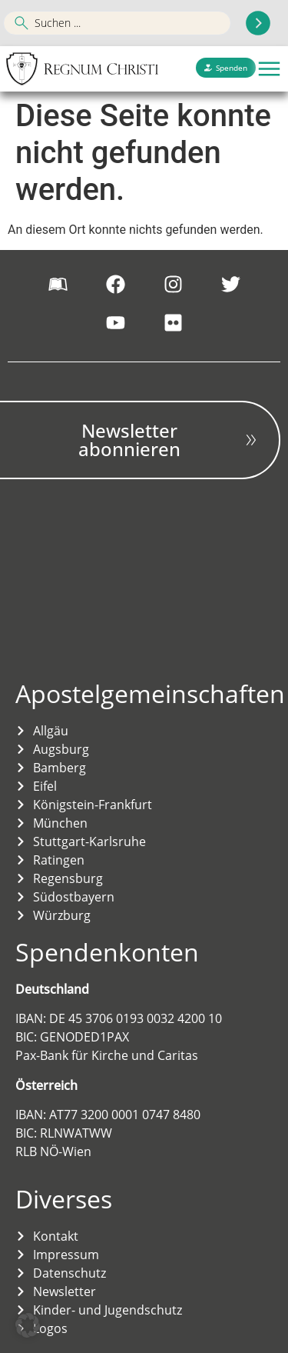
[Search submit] (258, 23)
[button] (269, 68)
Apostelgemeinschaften (150, 693)
